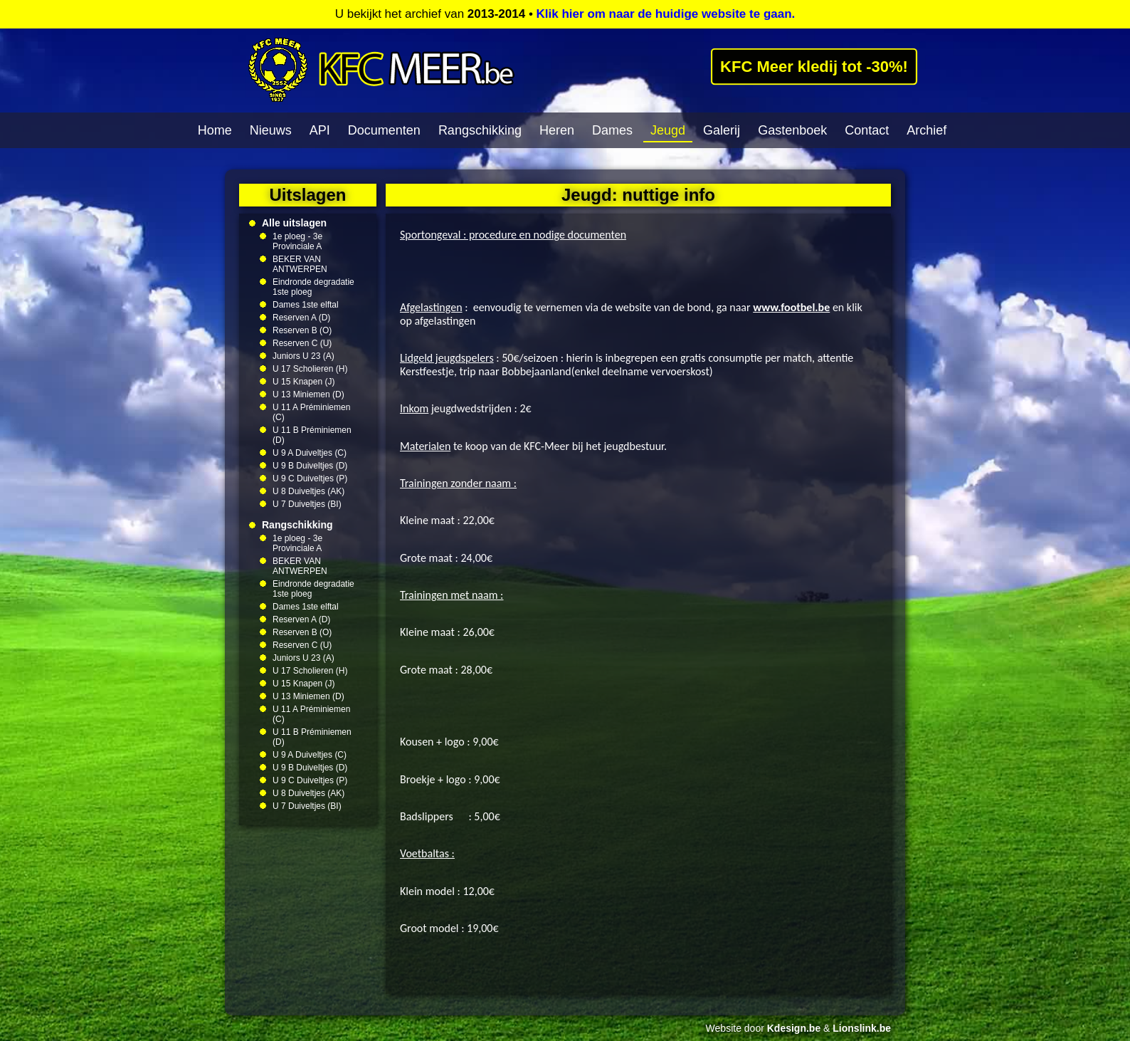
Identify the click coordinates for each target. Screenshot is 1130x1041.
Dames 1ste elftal (306, 305)
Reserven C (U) (302, 343)
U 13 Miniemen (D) (308, 394)
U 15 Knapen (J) (303, 382)
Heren (556, 130)
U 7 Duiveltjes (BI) (307, 504)
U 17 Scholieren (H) (310, 369)
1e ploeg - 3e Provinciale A (297, 241)
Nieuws (271, 130)
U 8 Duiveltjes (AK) (308, 491)
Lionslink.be (862, 1028)
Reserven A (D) (301, 318)
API (320, 130)
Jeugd (667, 130)
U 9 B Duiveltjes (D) (310, 466)
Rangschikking (480, 130)
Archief (926, 130)
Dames (612, 130)
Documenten (384, 130)
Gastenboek (792, 130)
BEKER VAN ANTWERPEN (300, 264)
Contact (867, 130)
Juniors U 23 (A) (303, 356)
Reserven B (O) (302, 330)
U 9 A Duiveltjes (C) (310, 453)
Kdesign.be (793, 1028)
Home (215, 130)
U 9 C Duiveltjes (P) (310, 478)
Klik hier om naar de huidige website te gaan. (666, 14)
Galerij (721, 130)
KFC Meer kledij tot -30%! (814, 66)
